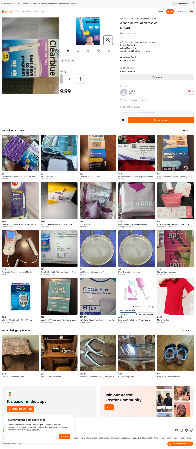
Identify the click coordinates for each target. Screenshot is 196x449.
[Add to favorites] (123, 120)
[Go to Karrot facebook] (176, 430)
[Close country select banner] (193, 2)
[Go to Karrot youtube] (186, 430)
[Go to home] (7, 11)
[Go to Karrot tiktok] (191, 430)
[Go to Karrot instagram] (181, 430)
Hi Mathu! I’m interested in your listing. (157, 113)
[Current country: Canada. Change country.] (191, 11)
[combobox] (28, 11)
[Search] (43, 11)
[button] (187, 130)
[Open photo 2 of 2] (88, 55)
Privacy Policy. (33, 430)
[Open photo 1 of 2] (30, 55)
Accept (64, 436)
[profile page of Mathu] (123, 92)
